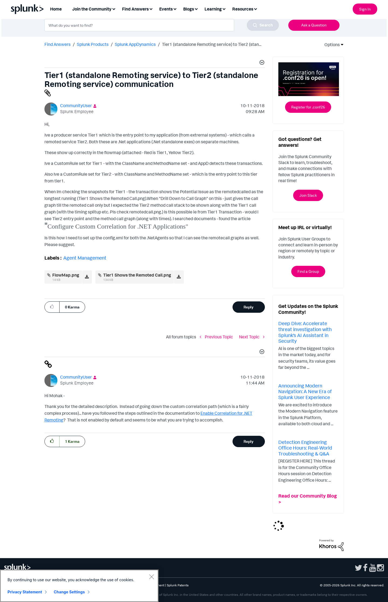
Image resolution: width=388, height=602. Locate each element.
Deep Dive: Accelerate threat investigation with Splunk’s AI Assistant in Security (305, 332)
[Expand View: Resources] (255, 8)
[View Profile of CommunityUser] (76, 105)
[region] (79, 586)
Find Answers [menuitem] (135, 9)
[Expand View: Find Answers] (151, 8)
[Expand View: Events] (175, 8)
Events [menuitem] (166, 9)
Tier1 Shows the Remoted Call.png (137, 275)
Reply (249, 307)
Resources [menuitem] (242, 9)
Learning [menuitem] (213, 9)
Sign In (365, 9)
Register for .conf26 (308, 107)
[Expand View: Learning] (224, 8)
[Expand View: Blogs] (196, 8)
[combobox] (161, 25)
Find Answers (57, 44)
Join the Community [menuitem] (92, 9)
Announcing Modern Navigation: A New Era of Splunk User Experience (305, 391)
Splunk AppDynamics (135, 44)
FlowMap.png (65, 275)
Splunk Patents (178, 585)
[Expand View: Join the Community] (113, 8)
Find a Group (308, 271)
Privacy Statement (25, 592)
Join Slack (308, 195)
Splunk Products (93, 44)
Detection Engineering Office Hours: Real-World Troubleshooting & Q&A (305, 448)
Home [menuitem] (56, 9)
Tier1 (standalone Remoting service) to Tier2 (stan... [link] (211, 44)
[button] (261, 63)
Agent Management (84, 257)
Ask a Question (314, 25)
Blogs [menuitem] (188, 9)
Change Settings (69, 592)
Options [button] (330, 44)
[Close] (151, 576)
